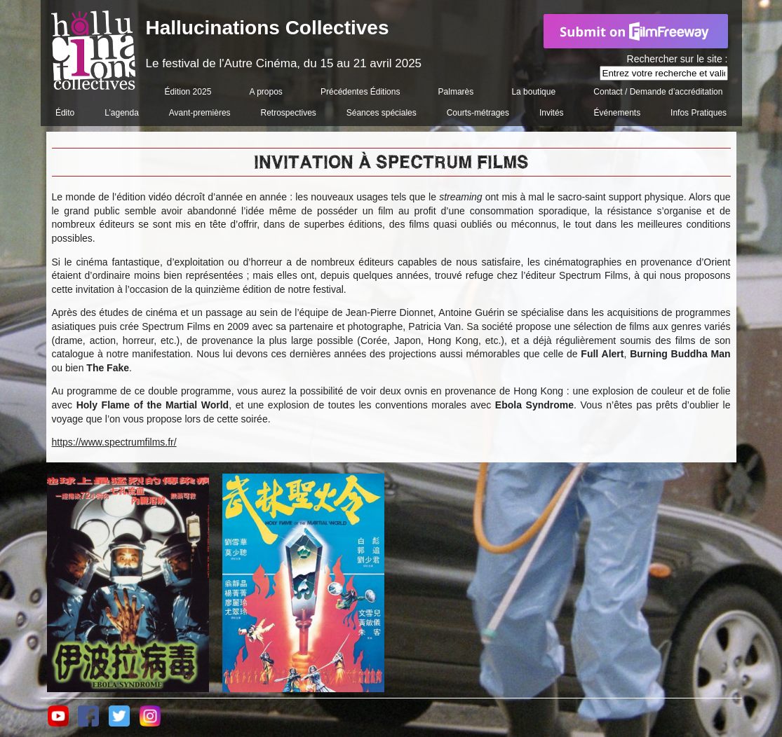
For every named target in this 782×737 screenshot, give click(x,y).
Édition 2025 (188, 92)
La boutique (533, 92)
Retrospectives (288, 113)
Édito (64, 113)
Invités (551, 113)
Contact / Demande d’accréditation (657, 92)
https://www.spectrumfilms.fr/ (114, 442)
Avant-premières (200, 113)
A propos (265, 92)
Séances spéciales (381, 113)
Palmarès (456, 92)
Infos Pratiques (698, 113)
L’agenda (122, 113)
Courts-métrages (478, 113)
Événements (616, 113)
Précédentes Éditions (360, 92)
